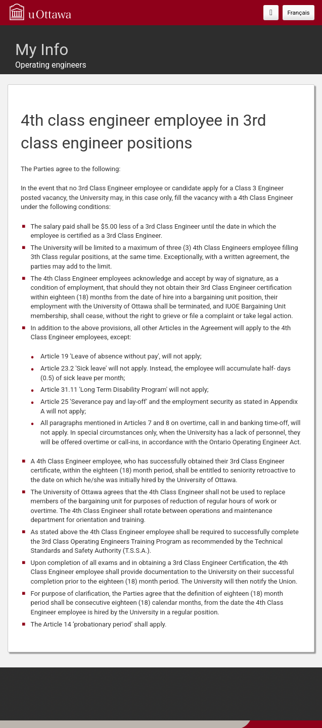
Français (298, 12)
